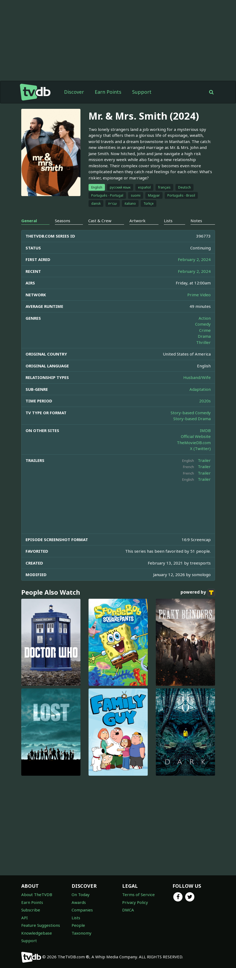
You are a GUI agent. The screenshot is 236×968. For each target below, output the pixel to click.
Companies (82, 910)
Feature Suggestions (40, 925)
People (78, 925)
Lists (76, 917)
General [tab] (29, 220)
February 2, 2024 (194, 259)
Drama (204, 336)
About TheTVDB (36, 894)
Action (205, 318)
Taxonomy (81, 933)
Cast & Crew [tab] (99, 220)
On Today (81, 894)
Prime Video (199, 294)
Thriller (203, 342)
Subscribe (30, 910)
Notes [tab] (196, 220)
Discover (74, 92)
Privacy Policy (135, 902)
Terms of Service (138, 894)
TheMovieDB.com (194, 442)
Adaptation (200, 389)
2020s (205, 400)
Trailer (204, 460)
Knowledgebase (36, 933)
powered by (198, 592)
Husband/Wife (197, 377)
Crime (205, 330)
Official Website (196, 436)
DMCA (128, 910)
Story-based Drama (192, 418)
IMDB (205, 430)
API (24, 917)
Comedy (203, 324)
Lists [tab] (168, 220)
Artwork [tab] (137, 220)
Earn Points (108, 92)
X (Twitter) (200, 448)
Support (142, 92)
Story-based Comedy (191, 412)
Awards (79, 902)
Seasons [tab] (62, 220)
